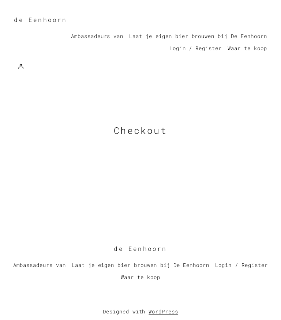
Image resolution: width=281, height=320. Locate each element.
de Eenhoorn (40, 19)
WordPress (163, 311)
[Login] (20, 66)
